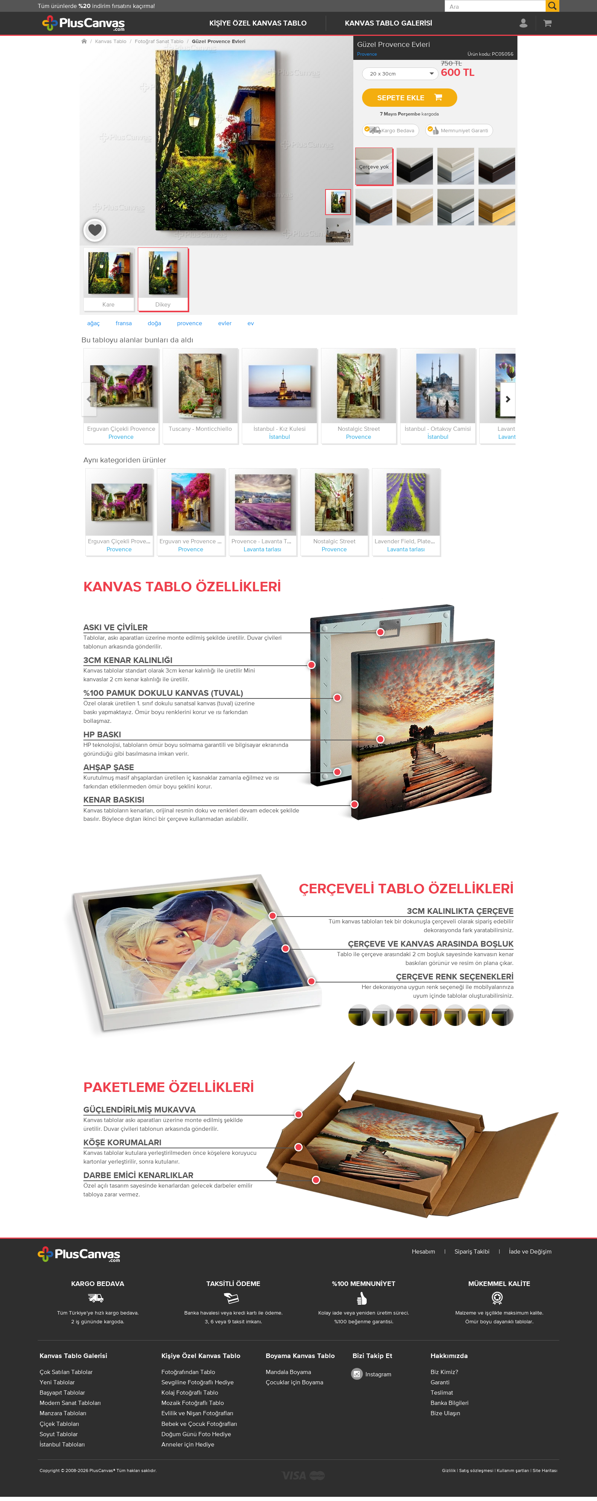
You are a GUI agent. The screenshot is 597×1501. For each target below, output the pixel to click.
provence (189, 322)
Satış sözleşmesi (476, 1470)
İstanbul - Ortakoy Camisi (438, 428)
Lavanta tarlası (262, 549)
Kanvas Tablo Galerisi (388, 23)
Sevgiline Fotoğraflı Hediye (197, 1382)
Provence (367, 54)
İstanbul (279, 436)
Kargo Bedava (389, 130)
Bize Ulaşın (445, 1412)
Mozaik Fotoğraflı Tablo (192, 1402)
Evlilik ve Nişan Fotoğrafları (197, 1412)
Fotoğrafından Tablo (188, 1371)
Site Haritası (545, 1470)
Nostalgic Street (359, 428)
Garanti (440, 1382)
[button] (400, 73)
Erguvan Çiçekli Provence (121, 428)
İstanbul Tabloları (62, 1444)
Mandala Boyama (288, 1371)
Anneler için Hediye (187, 1444)
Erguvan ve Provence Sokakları (200, 541)
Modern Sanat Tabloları (70, 1402)
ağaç (93, 322)
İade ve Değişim (530, 1251)
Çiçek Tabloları (59, 1423)
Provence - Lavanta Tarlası (266, 541)
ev (250, 322)
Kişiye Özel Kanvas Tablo (258, 23)
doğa (154, 322)
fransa (124, 322)
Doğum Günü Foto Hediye (196, 1433)
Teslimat (442, 1392)
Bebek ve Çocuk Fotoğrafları (199, 1423)
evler (224, 322)
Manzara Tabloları (63, 1412)
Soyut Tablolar (59, 1433)
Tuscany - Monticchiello (200, 428)
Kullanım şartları (513, 1470)
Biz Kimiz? (444, 1371)
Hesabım (423, 1251)
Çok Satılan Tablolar (66, 1371)
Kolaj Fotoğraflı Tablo (189, 1392)
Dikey (163, 304)
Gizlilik (449, 1470)
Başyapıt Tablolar (62, 1392)
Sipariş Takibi (472, 1251)
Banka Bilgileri (450, 1402)
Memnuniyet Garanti (458, 130)
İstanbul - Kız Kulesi (280, 428)
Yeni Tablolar (57, 1382)
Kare (108, 304)
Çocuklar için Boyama (294, 1382)
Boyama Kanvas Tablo (300, 1356)
